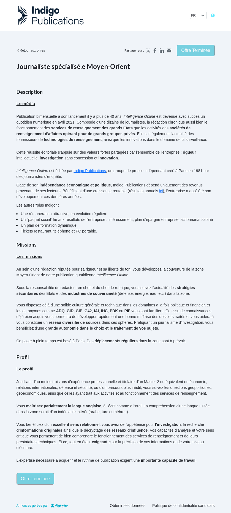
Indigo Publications (90, 171)
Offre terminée (195, 50)
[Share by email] (169, 50)
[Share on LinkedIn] (162, 50)
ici (161, 191)
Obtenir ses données (127, 505)
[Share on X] (147, 50)
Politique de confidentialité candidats (183, 505)
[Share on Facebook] (155, 50)
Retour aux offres (31, 50)
